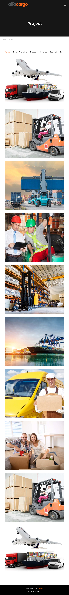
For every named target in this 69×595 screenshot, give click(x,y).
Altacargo (40, 588)
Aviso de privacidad (34, 591)
